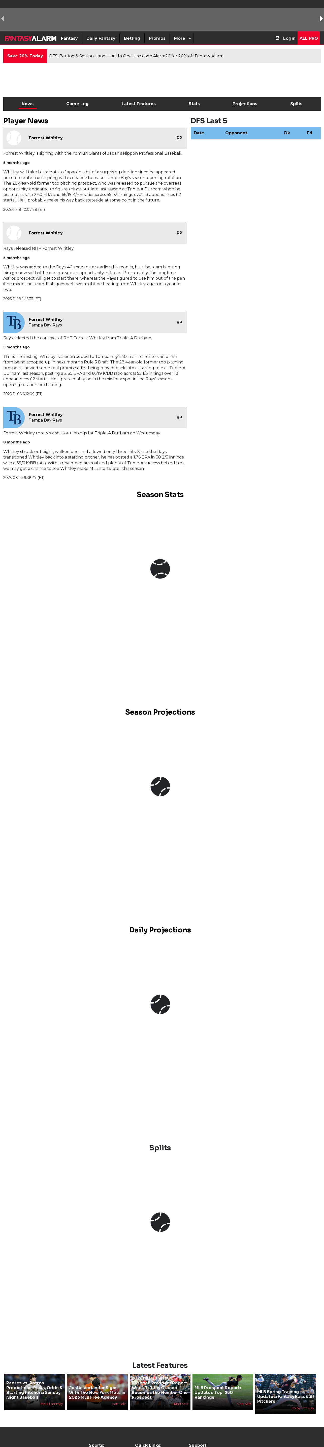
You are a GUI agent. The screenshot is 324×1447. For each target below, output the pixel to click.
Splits (296, 103)
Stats (194, 103)
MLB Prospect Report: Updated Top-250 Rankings (218, 1392)
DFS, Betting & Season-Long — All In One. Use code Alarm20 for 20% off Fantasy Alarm (136, 56)
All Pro (309, 38)
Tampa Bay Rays (45, 325)
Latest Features (139, 103)
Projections (245, 103)
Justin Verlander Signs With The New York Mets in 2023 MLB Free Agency (97, 1392)
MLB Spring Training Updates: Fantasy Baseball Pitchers (285, 1396)
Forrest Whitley (46, 138)
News (28, 103)
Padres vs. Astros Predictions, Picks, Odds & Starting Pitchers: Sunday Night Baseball (34, 1390)
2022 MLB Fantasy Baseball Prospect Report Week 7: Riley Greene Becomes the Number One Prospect (160, 1388)
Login (289, 38)
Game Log (77, 103)
